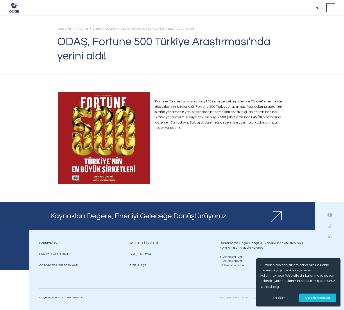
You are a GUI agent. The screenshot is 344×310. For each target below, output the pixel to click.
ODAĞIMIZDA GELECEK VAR (58, 265)
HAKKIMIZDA (48, 243)
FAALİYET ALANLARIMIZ (55, 254)
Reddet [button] (279, 297)
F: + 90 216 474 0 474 (231, 261)
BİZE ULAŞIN (138, 265)
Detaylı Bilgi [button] (270, 286)
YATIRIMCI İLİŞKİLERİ (143, 243)
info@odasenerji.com (232, 265)
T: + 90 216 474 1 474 (231, 257)
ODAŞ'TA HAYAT (140, 254)
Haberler (81, 28)
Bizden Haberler (104, 28)
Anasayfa (64, 28)
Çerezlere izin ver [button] (317, 297)
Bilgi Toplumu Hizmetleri (233, 297)
